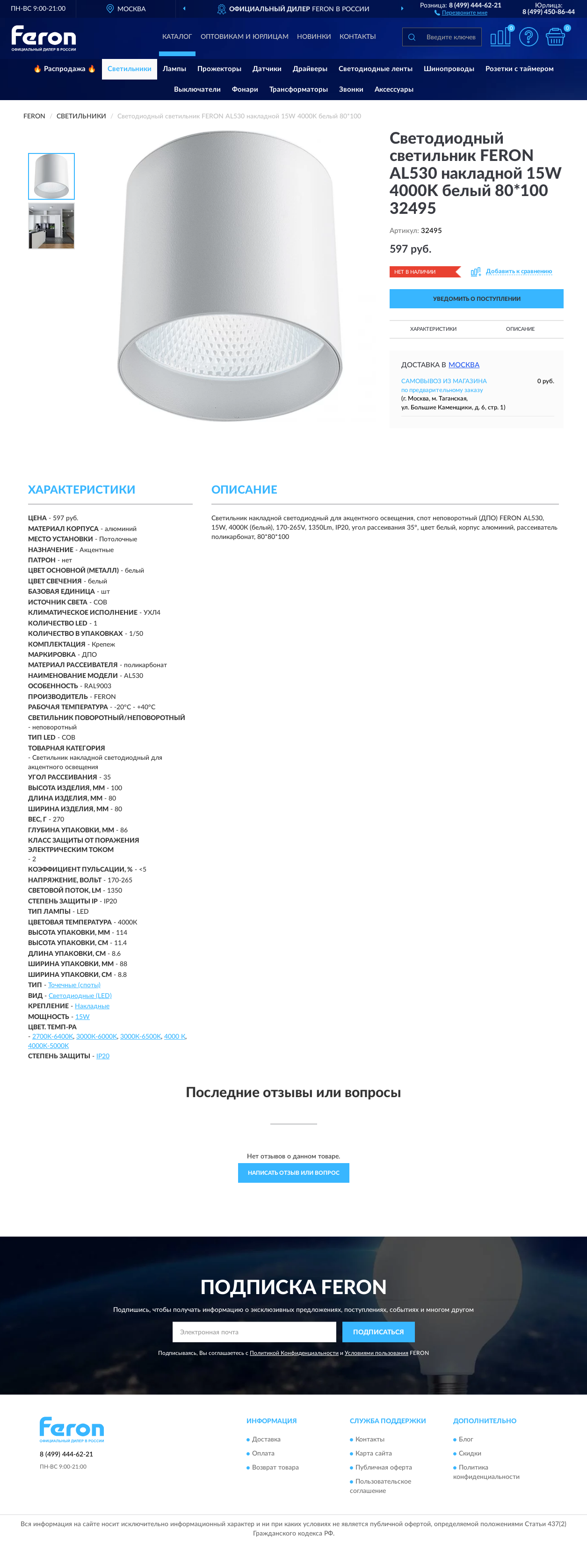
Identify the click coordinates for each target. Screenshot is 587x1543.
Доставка (266, 1439)
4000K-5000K (48, 1046)
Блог (466, 1439)
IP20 (102, 1056)
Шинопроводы (449, 69)
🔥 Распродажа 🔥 (64, 69)
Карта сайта (373, 1453)
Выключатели (197, 89)
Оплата (263, 1453)
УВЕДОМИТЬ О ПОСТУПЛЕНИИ (477, 299)
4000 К (174, 1037)
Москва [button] (464, 365)
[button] (461, 12)
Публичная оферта (383, 1467)
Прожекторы (219, 69)
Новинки (314, 37)
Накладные (92, 1006)
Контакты (358, 37)
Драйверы (310, 69)
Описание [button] (520, 329)
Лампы (174, 69)
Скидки (470, 1453)
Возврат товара (275, 1467)
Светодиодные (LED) (80, 996)
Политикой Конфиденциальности (294, 1353)
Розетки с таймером (520, 69)
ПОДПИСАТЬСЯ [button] (378, 1332)
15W (82, 1017)
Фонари (245, 89)
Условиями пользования (376, 1353)
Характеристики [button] (433, 329)
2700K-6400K (52, 1037)
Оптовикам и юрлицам (245, 37)
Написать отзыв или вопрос (294, 1173)
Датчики (267, 69)
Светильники (130, 69)
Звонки (351, 89)
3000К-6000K (96, 1037)
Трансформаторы (298, 89)
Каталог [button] (177, 37)
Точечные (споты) (74, 985)
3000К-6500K (140, 1037)
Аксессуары (394, 89)
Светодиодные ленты (376, 69)
